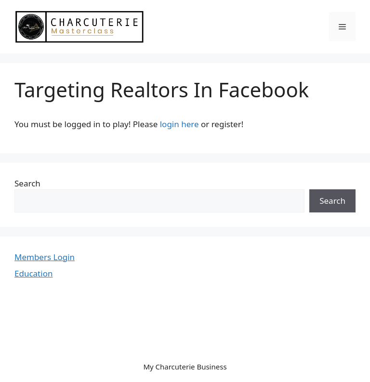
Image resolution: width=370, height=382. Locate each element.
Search (27, 183)
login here (179, 124)
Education (33, 273)
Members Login (44, 257)
